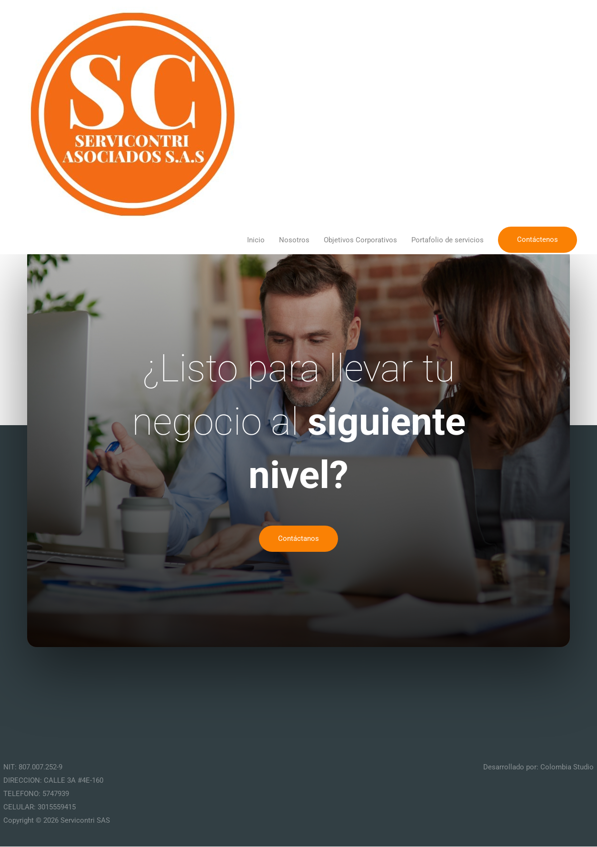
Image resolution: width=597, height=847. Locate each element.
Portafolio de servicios (447, 240)
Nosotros (294, 240)
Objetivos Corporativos (360, 240)
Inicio (256, 240)
